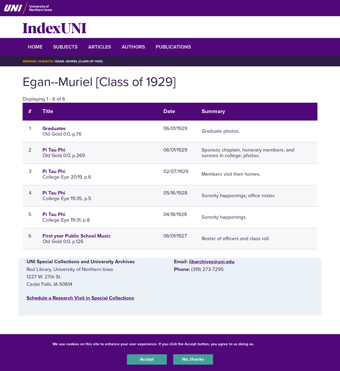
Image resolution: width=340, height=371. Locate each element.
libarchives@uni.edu (212, 262)
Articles (99, 47)
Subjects (65, 47)
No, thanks (193, 359)
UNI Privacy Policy (272, 342)
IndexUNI (54, 27)
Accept (147, 359)
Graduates (54, 128)
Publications (173, 47)
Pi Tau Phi (53, 150)
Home (35, 47)
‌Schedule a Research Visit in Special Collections (80, 298)
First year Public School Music (76, 236)
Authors (133, 47)
